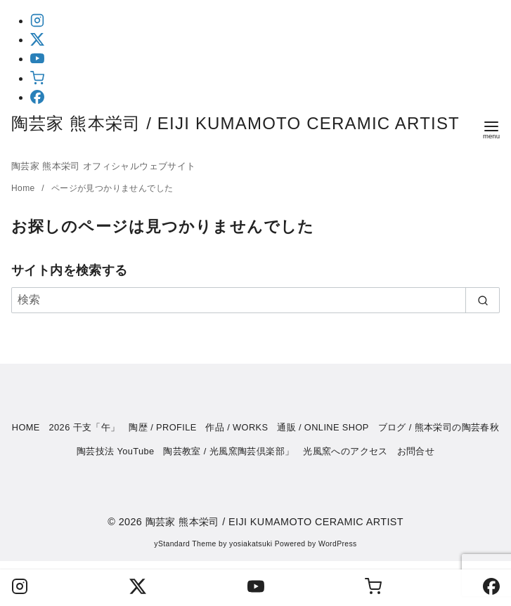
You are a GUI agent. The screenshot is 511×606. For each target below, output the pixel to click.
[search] (482, 299)
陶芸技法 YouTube (116, 451)
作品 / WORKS (236, 427)
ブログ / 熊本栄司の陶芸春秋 (439, 427)
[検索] (255, 299)
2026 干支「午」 (84, 427)
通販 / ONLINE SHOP (323, 427)
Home (24, 188)
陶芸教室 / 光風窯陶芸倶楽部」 (228, 451)
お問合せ (416, 451)
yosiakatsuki (250, 544)
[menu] (491, 129)
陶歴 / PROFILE (162, 427)
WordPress (337, 544)
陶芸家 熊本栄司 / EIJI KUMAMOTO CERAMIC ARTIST (281, 521)
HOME (26, 427)
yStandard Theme (185, 544)
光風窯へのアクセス (345, 451)
